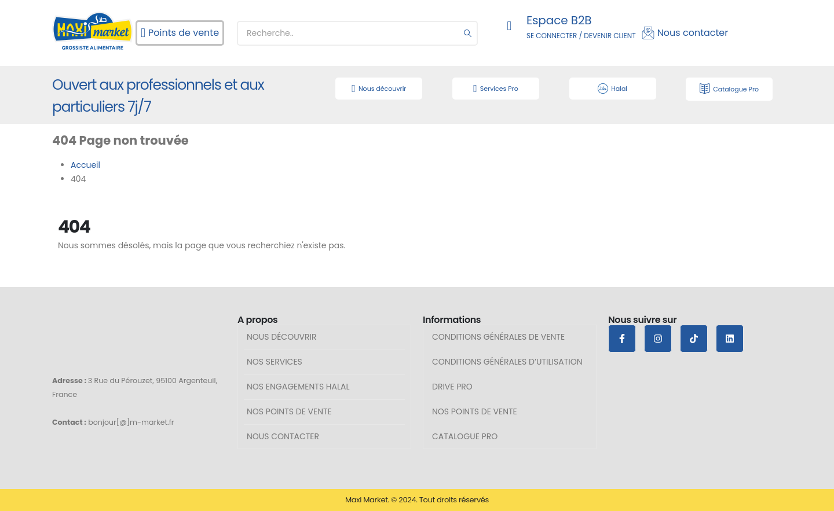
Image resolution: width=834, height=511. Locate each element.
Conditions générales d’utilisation (507, 361)
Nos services (274, 361)
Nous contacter (283, 436)
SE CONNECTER (551, 36)
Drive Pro (452, 386)
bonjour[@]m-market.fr (131, 422)
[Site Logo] (92, 30)
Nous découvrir (282, 337)
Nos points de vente (289, 411)
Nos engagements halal (298, 386)
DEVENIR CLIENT (609, 36)
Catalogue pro (465, 436)
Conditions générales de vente (498, 337)
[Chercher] (468, 33)
